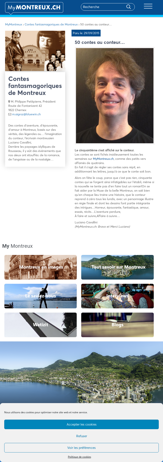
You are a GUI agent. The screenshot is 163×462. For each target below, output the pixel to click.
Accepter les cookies (82, 424)
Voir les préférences (81, 448)
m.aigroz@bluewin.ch (26, 114)
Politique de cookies (79, 456)
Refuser (81, 436)
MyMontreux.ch (103, 159)
